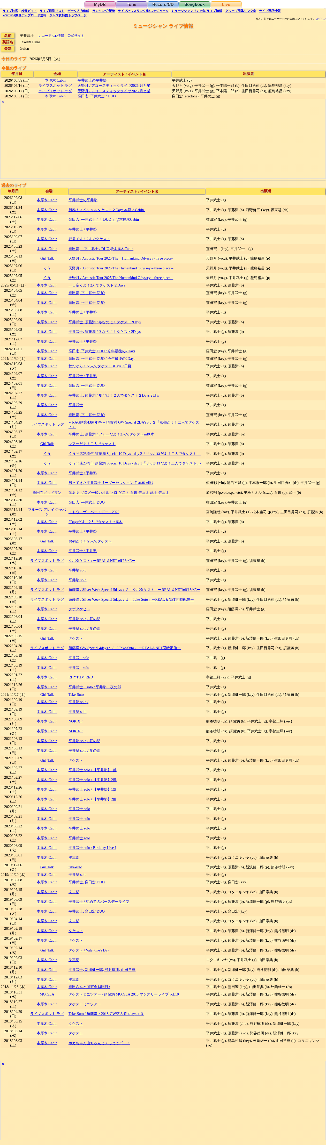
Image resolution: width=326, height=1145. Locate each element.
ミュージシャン (196, 11)
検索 (10, 11)
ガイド (29, 11)
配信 (270, 11)
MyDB (100, 4)
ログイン (320, 19)
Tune (131, 4)
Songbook (194, 4)
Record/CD (163, 4)
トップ (68, 15)
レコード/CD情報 (51, 36)
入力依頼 (78, 11)
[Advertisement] (156, 142)
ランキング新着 (103, 11)
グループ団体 (240, 11)
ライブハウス (143, 11)
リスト (52, 11)
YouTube (25, 15)
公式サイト (75, 36)
